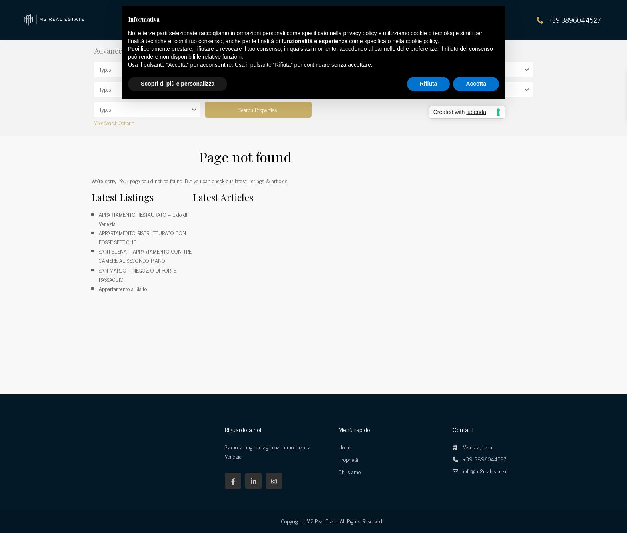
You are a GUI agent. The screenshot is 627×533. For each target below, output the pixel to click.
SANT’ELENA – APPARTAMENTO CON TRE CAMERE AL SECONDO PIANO (145, 255)
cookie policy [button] (421, 41)
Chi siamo (350, 471)
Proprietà (348, 459)
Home (345, 446)
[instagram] (274, 481)
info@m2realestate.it (485, 470)
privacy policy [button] (360, 33)
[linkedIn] (253, 481)
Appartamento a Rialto (123, 288)
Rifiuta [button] (428, 83)
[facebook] (233, 481)
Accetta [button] (476, 83)
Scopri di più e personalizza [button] (177, 83)
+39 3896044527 (575, 20)
